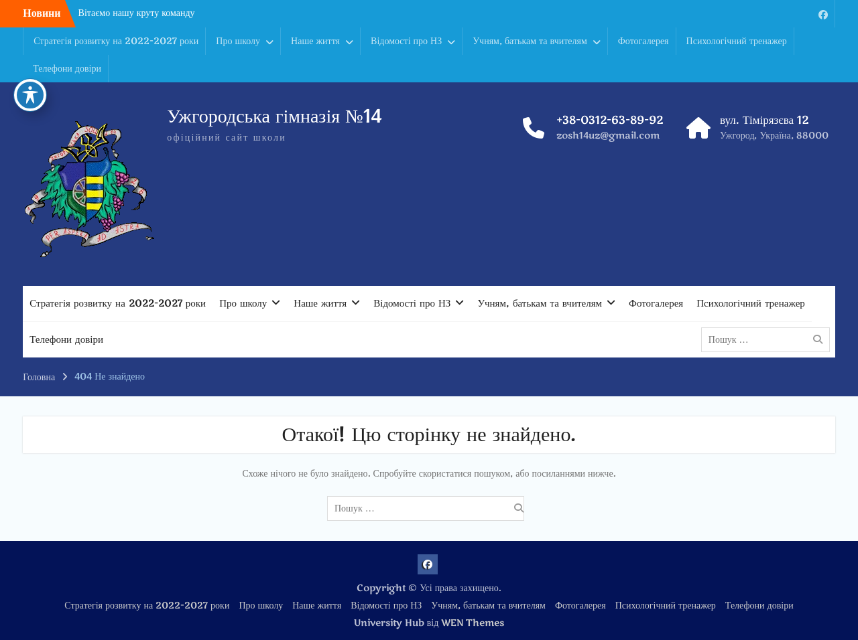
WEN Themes (472, 623)
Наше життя (315, 41)
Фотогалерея (643, 41)
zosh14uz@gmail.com (608, 135)
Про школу (238, 41)
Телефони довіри (67, 68)
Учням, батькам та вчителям (530, 41)
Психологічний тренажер (736, 41)
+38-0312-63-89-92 (609, 120)
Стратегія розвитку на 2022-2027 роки (116, 41)
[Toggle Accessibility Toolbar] (30, 45)
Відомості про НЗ (406, 41)
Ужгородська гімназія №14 (274, 116)
